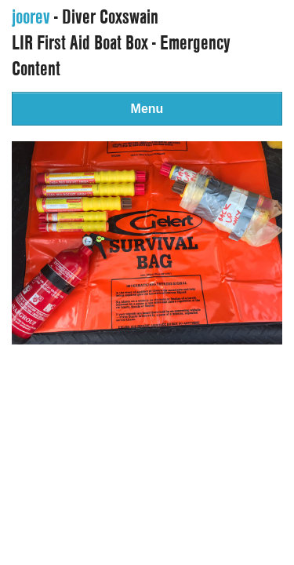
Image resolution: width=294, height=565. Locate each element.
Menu (147, 108)
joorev (31, 16)
